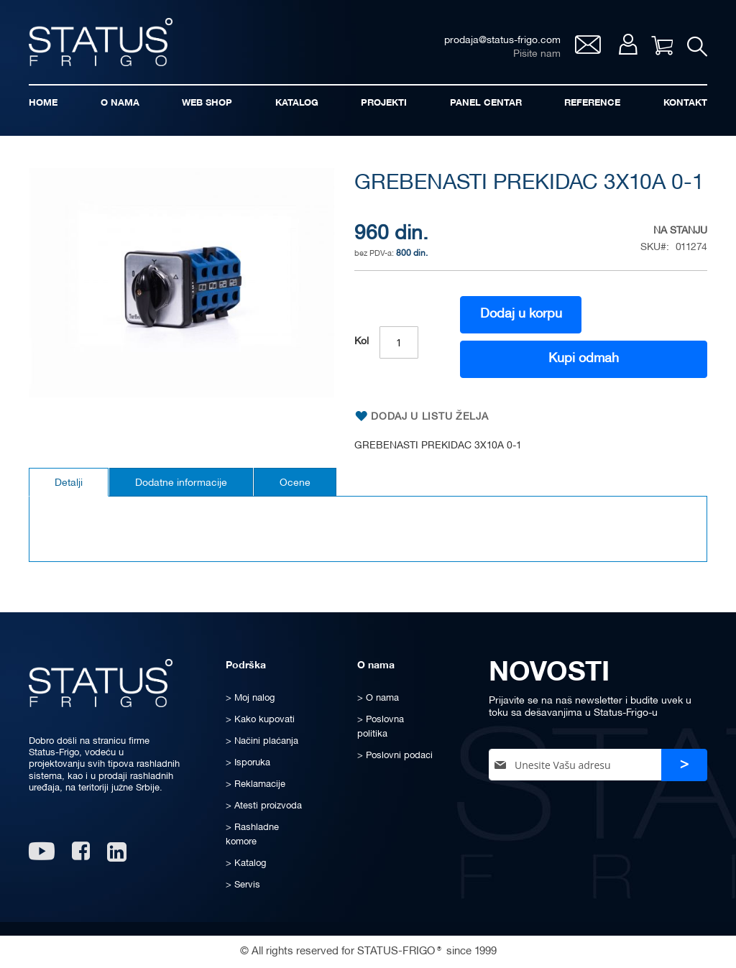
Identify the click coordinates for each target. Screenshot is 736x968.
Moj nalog (628, 44)
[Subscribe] (684, 765)
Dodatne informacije (181, 483)
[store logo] (100, 42)
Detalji (69, 483)
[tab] (69, 482)
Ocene (295, 483)
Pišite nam (537, 54)
